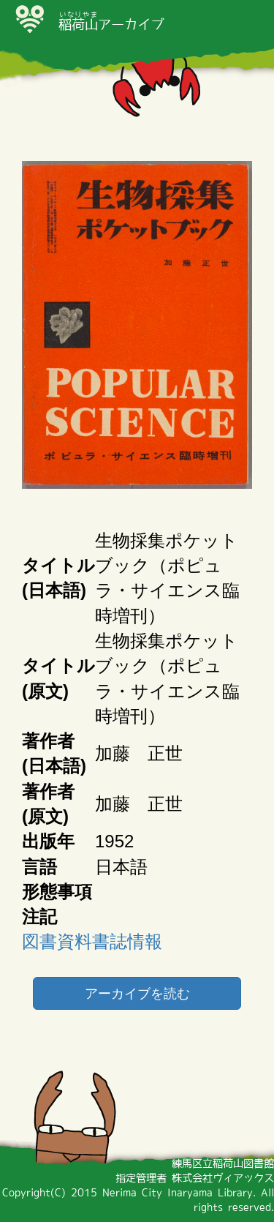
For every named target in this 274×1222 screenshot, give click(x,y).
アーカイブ (111, 24)
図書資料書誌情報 (92, 941)
